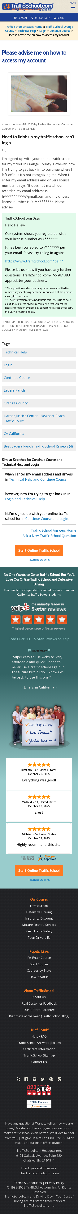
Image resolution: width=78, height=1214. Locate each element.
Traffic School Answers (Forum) (39, 1042)
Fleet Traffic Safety (39, 931)
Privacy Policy (54, 1182)
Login (59, 18)
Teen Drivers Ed (39, 937)
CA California (14, 433)
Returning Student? (39, 559)
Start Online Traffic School (39, 550)
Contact (21, 18)
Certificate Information (39, 1049)
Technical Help (26, 31)
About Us (39, 996)
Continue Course (60, 31)
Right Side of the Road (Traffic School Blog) (39, 1016)
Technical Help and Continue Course (38, 479)
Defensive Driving (39, 912)
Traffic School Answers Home (23, 27)
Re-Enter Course (39, 957)
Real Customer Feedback (39, 1003)
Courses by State (39, 970)
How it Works (39, 976)
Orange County (16, 403)
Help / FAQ (39, 1036)
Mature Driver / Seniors (39, 924)
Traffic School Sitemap (39, 1055)
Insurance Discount (39, 918)
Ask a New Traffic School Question (49, 535)
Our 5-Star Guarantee (39, 1009)
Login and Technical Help (25, 499)
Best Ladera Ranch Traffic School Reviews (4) (38, 446)
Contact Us (39, 1061)
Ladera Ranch (14, 390)
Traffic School (39, 905)
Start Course (39, 964)
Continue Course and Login (46, 518)
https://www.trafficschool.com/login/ (34, 261)
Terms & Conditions (28, 1182)
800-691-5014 (41, 18)
